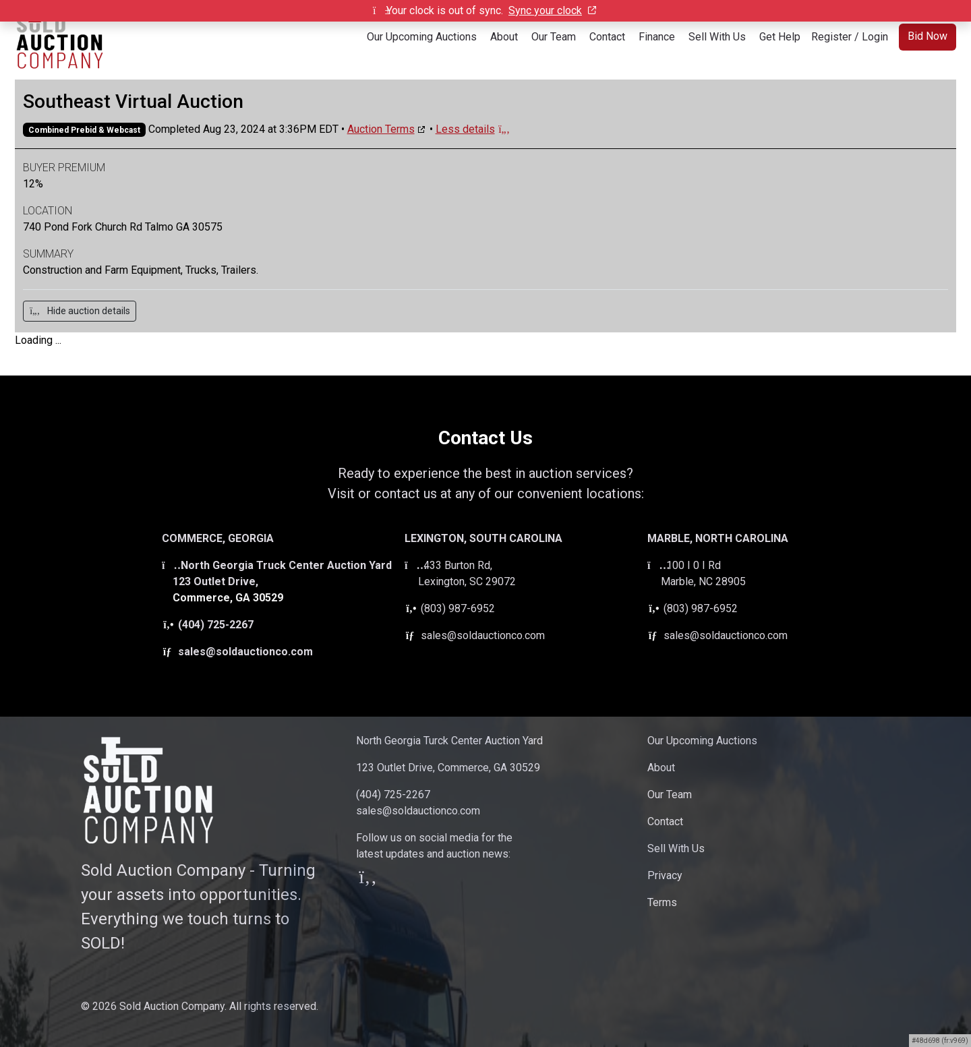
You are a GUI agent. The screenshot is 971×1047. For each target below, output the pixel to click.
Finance (657, 36)
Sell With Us (717, 36)
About (504, 36)
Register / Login (849, 36)
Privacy (664, 875)
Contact (607, 36)
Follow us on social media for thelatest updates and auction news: (434, 858)
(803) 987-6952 (450, 608)
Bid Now (927, 36)
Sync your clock (552, 10)
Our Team (553, 36)
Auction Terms (381, 129)
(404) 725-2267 (208, 624)
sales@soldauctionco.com (237, 651)
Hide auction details (79, 310)
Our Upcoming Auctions (422, 36)
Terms (662, 902)
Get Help (779, 36)
